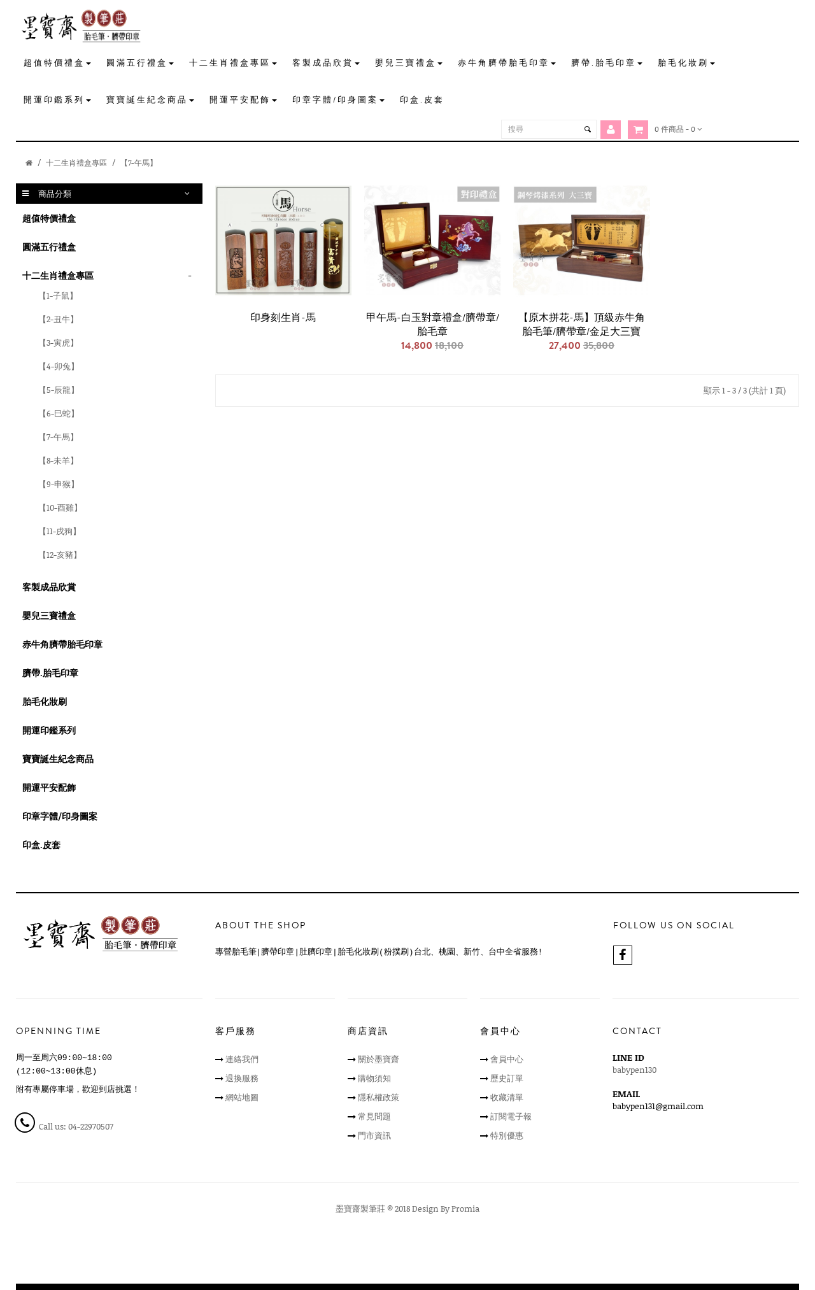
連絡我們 (242, 1059)
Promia (465, 1208)
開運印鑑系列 (49, 730)
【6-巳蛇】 (58, 413)
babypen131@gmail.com (658, 1106)
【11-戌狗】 (59, 531)
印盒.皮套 (41, 844)
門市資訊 (374, 1135)
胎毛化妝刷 (44, 701)
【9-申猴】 (58, 484)
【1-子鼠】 (58, 295)
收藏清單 (506, 1097)
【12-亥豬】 (60, 554)
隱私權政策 (378, 1097)
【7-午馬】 (138, 162)
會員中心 (506, 1059)
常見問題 (374, 1116)
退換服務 (242, 1078)
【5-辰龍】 (58, 389)
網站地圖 (242, 1097)
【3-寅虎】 (58, 342)
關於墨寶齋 (378, 1059)
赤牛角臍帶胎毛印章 (62, 644)
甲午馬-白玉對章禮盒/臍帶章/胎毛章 (432, 325)
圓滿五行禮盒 (49, 246)
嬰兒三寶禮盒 (49, 615)
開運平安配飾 (49, 787)
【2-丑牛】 (58, 319)
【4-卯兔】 (58, 366)
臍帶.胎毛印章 (50, 672)
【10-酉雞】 (60, 507)
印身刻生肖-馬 (283, 318)
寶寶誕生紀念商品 (58, 758)
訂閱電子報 (511, 1116)
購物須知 (374, 1078)
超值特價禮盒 (49, 218)
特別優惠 (506, 1135)
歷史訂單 (506, 1078)
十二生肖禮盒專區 (76, 162)
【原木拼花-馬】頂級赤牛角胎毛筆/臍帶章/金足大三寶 (581, 325)
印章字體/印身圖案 (59, 816)
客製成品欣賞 (49, 586)
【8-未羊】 (58, 460)
